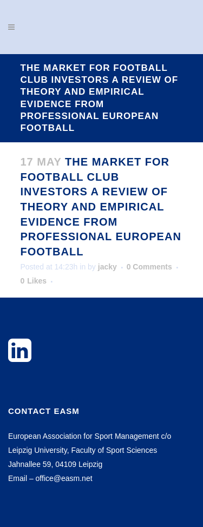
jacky (107, 266)
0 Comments (149, 266)
